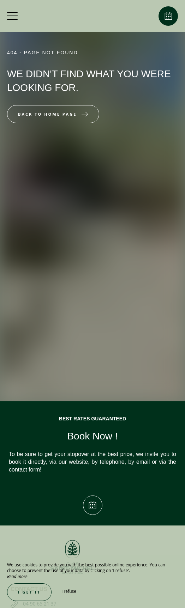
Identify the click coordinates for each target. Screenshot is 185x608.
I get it (29, 592)
